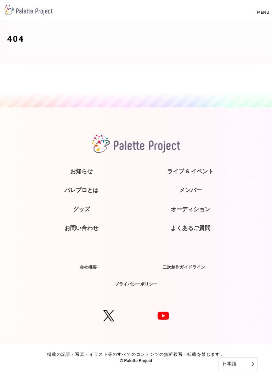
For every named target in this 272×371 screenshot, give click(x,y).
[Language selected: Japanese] (238, 364)
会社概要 (88, 267)
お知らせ (81, 171)
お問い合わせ (81, 227)
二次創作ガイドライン (184, 267)
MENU (263, 9)
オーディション (190, 209)
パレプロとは (81, 189)
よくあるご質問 (190, 227)
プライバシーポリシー (136, 284)
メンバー (190, 189)
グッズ (81, 209)
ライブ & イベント (190, 171)
